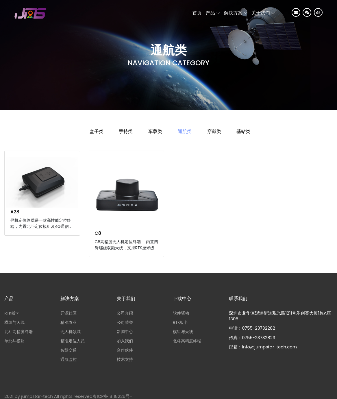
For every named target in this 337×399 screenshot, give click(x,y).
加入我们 (125, 341)
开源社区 (68, 313)
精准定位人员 (72, 341)
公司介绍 (125, 313)
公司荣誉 (125, 322)
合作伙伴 (125, 350)
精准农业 (68, 322)
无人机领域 (70, 332)
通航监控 (68, 359)
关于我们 (260, 13)
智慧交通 (68, 350)
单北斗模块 (14, 341)
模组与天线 (14, 322)
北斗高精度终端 (18, 332)
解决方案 (233, 13)
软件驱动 (181, 313)
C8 (98, 233)
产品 (210, 13)
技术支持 (125, 359)
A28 (14, 211)
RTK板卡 (11, 313)
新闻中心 (125, 332)
